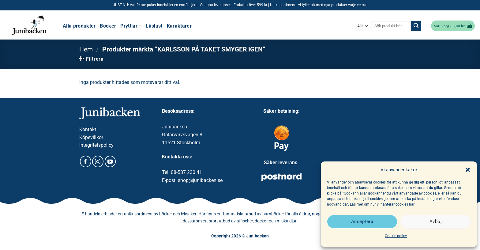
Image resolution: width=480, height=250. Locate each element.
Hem (86, 49)
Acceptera (362, 221)
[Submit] (416, 26)
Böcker (108, 26)
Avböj (435, 221)
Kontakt (87, 129)
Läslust (154, 26)
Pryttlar (130, 26)
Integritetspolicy (96, 145)
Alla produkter (79, 26)
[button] (468, 170)
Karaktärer (179, 26)
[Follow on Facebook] (85, 161)
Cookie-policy (396, 236)
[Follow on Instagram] (97, 161)
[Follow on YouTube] (110, 161)
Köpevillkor (91, 137)
